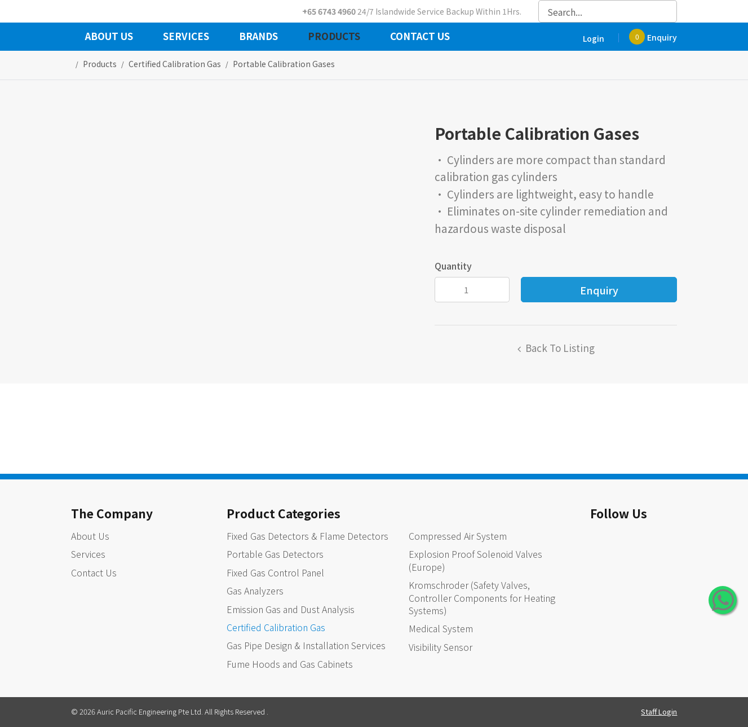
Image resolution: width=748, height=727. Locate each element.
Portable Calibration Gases (284, 63)
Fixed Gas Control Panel (275, 572)
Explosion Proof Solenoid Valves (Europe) (475, 560)
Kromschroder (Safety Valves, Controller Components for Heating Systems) (482, 597)
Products (334, 37)
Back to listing (560, 348)
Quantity (453, 265)
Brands (258, 37)
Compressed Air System (458, 536)
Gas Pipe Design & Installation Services (306, 645)
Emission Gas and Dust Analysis (291, 609)
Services (186, 37)
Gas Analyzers (255, 590)
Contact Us (420, 37)
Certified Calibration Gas (276, 627)
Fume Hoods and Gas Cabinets (290, 664)
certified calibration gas (175, 63)
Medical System (441, 628)
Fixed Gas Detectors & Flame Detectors (307, 536)
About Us (109, 37)
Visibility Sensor (440, 647)
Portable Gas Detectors (275, 554)
